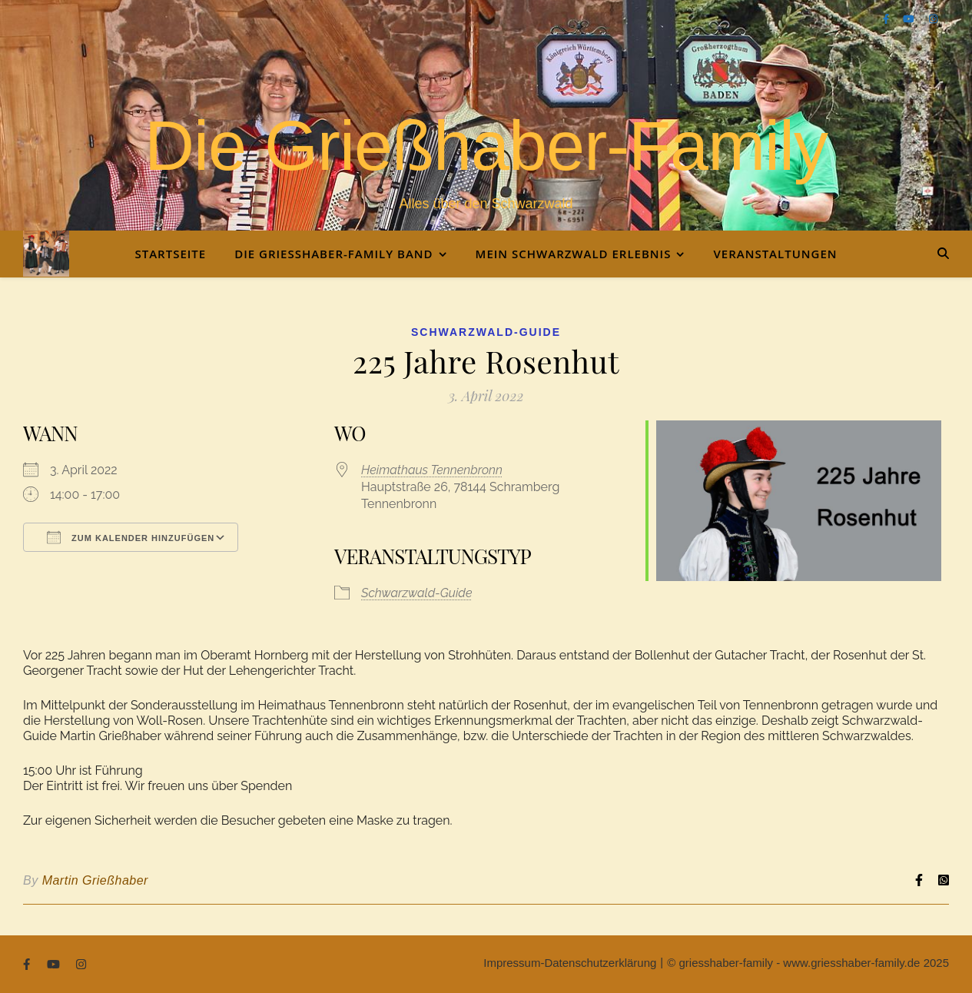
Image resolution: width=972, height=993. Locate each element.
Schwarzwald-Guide (486, 332)
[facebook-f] (887, 19)
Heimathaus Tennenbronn (432, 470)
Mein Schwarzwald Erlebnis (574, 253)
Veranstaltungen (775, 253)
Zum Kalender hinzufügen (130, 537)
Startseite (170, 253)
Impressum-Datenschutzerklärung (569, 962)
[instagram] (933, 19)
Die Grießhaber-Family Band (333, 253)
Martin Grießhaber (95, 880)
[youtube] (910, 19)
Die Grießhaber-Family (486, 146)
